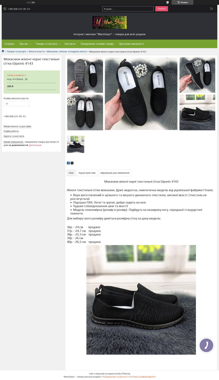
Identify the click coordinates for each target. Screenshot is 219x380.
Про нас (23, 43)
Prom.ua (126, 373)
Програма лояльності (131, 43)
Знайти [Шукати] (161, 8)
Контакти (70, 43)
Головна (9, 43)
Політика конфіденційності (143, 377)
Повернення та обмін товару (97, 43)
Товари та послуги (46, 43)
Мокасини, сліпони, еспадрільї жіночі (67, 51)
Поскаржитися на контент (115, 377)
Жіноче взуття (36, 51)
